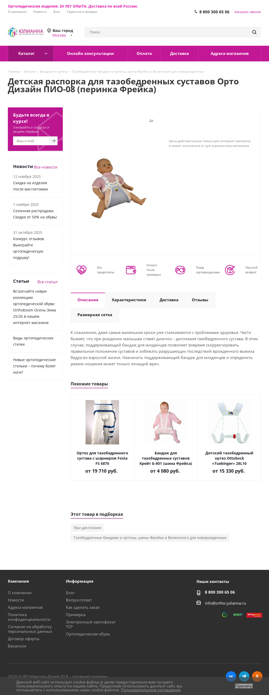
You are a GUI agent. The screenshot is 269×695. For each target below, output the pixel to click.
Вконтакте (231, 676)
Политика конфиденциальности (29, 617)
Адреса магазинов (25, 607)
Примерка (75, 614)
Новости (16, 600)
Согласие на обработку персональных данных (30, 629)
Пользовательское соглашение (151, 689)
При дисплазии (87, 527)
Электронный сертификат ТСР (91, 624)
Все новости (46, 167)
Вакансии (17, 645)
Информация (79, 581)
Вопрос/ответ (79, 600)
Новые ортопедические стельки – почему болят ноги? (34, 366)
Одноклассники (257, 676)
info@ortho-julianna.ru (225, 603)
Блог (70, 592)
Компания (18, 581)
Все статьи (47, 281)
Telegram (244, 676)
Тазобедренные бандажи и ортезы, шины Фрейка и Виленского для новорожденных (150, 537)
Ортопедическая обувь (88, 633)
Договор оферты (24, 638)
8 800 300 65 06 (214, 11)
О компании (20, 592)
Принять (244, 686)
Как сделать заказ (82, 607)
